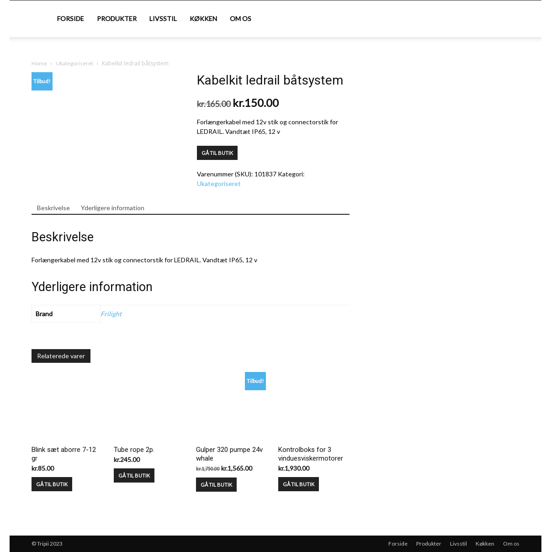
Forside (70, 18)
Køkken (203, 18)
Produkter (117, 18)
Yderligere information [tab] (112, 208)
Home (39, 63)
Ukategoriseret (74, 63)
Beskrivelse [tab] (53, 208)
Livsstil (163, 18)
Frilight (111, 314)
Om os (240, 18)
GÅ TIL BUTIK (217, 153)
